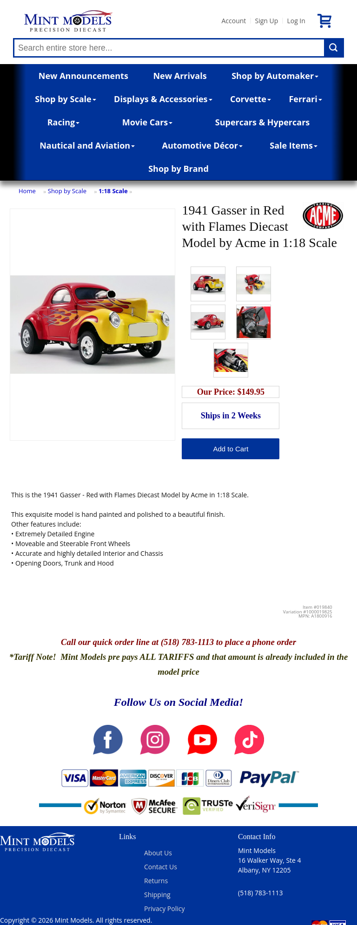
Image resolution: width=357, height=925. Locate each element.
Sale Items (293, 145)
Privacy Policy (164, 908)
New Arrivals (179, 75)
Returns (156, 880)
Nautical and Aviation (87, 145)
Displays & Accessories (163, 98)
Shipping (157, 894)
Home (27, 191)
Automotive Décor (202, 145)
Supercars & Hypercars (262, 122)
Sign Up (266, 20)
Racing (63, 122)
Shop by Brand (178, 168)
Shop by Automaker (274, 75)
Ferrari (305, 98)
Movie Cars (147, 122)
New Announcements (83, 75)
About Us (158, 852)
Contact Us (160, 866)
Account (233, 20)
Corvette (250, 98)
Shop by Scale (65, 98)
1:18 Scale (113, 191)
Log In (296, 20)
